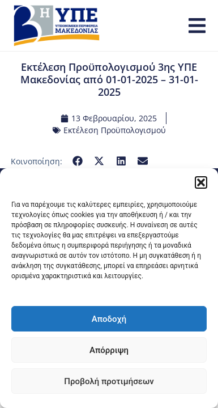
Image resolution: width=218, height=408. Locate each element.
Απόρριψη (109, 350)
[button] (201, 182)
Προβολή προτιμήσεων (108, 381)
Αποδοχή (109, 319)
